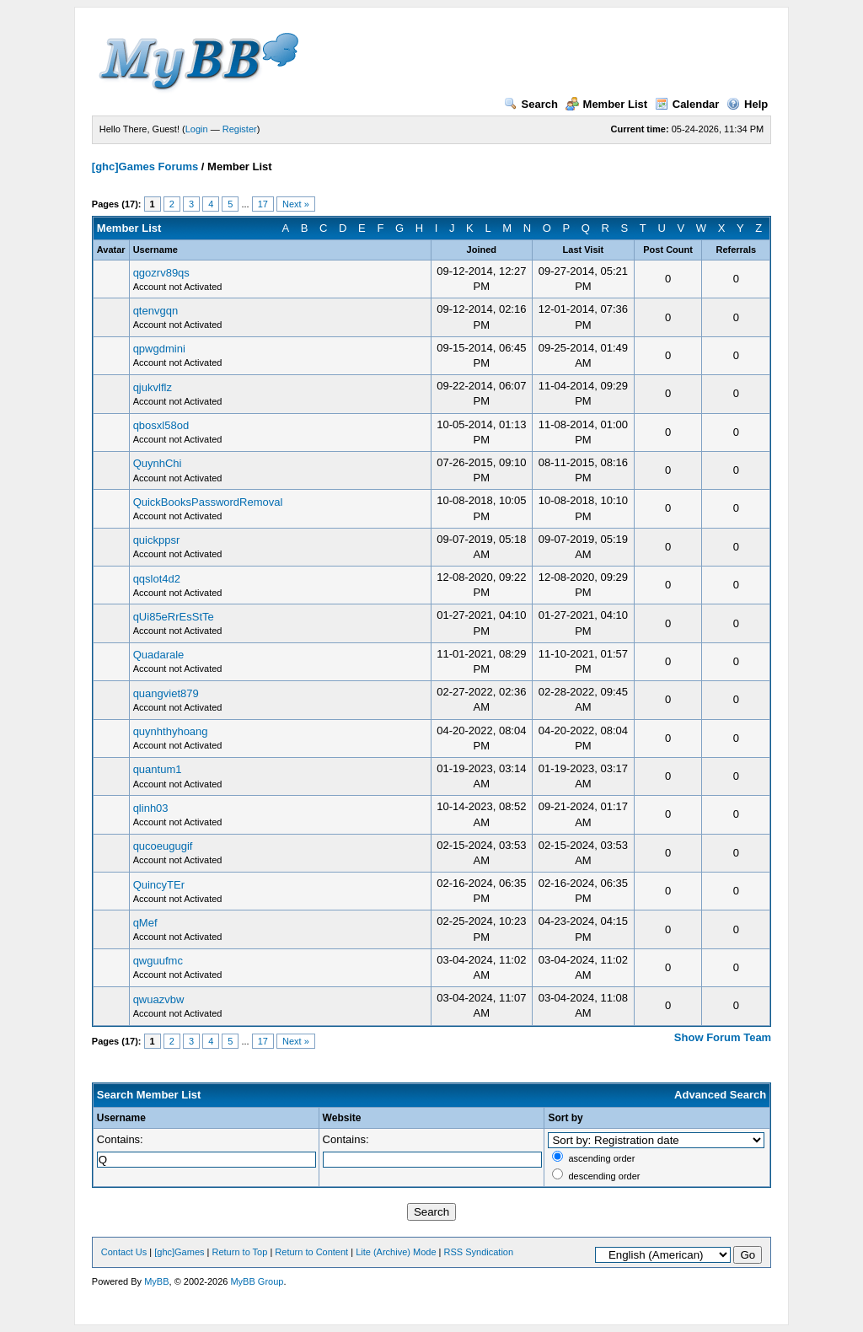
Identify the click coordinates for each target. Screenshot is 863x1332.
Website (342, 1118)
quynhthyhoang (170, 731)
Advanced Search (720, 1094)
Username (121, 1118)
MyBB (156, 1281)
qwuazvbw (159, 999)
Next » (295, 204)
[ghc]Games (179, 1252)
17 (263, 204)
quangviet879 (166, 693)
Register (239, 129)
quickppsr (156, 540)
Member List (607, 104)
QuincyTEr (159, 884)
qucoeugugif (163, 846)
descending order (604, 1176)
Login (196, 129)
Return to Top (240, 1252)
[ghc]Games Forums (145, 166)
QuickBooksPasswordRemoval (208, 502)
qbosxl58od (161, 425)
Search (531, 104)
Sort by (565, 1118)
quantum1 (157, 769)
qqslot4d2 (156, 578)
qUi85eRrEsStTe (173, 616)
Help (747, 104)
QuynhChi (157, 463)
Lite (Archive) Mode (396, 1252)
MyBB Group (256, 1281)
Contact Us (124, 1252)
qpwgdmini (159, 348)
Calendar (687, 104)
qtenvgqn (156, 310)
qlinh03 (151, 808)
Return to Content (311, 1252)
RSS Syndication (479, 1252)
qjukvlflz (152, 387)
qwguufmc (158, 960)
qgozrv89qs (161, 272)
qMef (145, 922)
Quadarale (159, 654)
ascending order (601, 1158)
